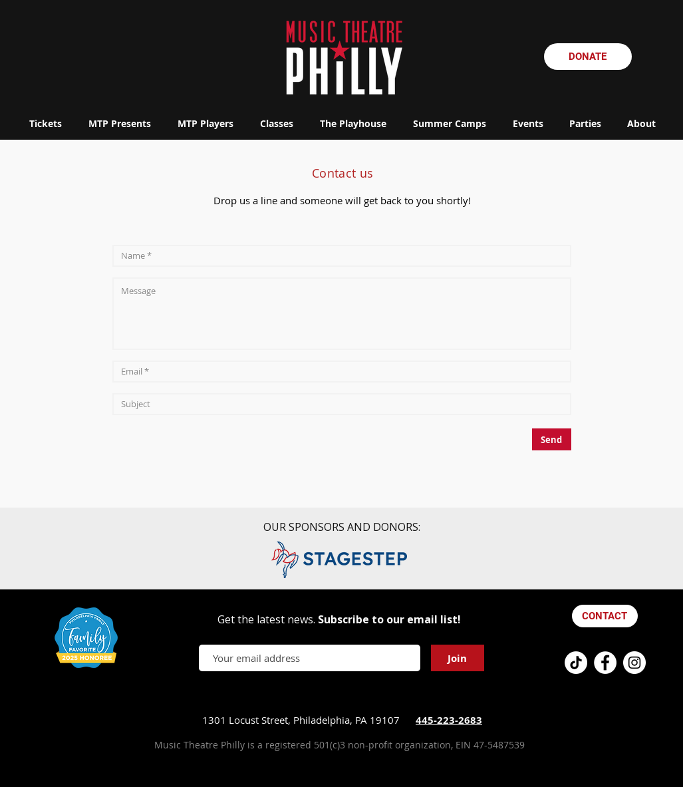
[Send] (551, 439)
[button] (119, 123)
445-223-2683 (449, 720)
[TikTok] (576, 662)
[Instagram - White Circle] (634, 662)
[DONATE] (588, 56)
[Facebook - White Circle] (605, 662)
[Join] (457, 658)
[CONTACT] (605, 616)
